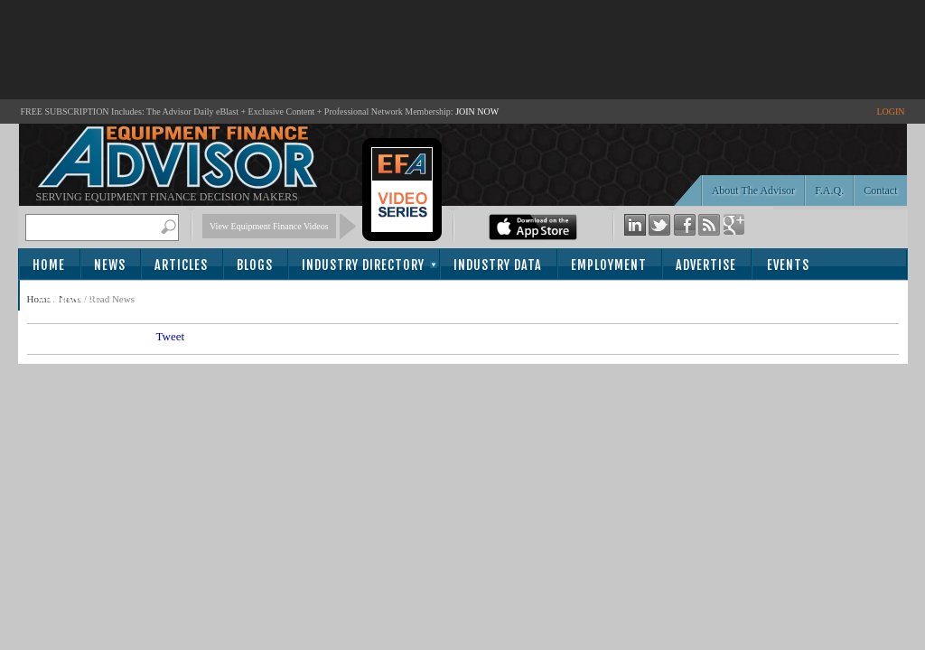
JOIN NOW (477, 111)
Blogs (255, 265)
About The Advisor (753, 190)
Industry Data (497, 265)
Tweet (170, 336)
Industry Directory (363, 265)
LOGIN (890, 111)
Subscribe (69, 296)
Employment (609, 265)
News (110, 265)
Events (788, 265)
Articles (181, 265)
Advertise (706, 265)
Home (49, 265)
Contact (880, 190)
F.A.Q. (829, 190)
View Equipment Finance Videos (269, 226)
